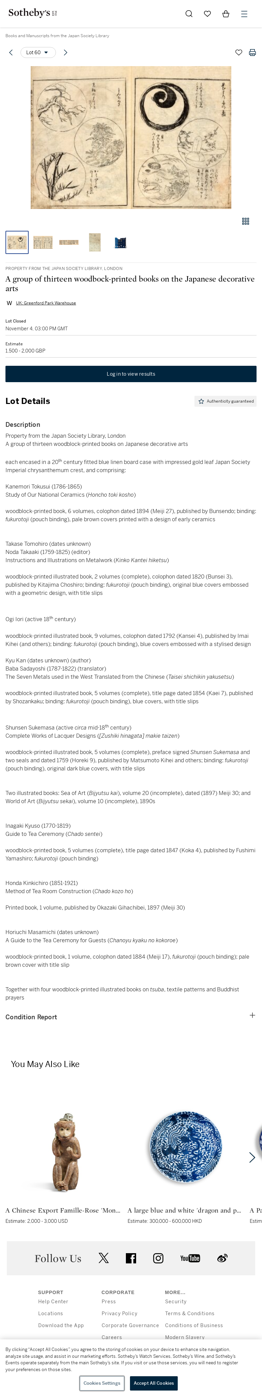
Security (176, 1302)
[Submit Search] (189, 13)
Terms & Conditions (190, 1314)
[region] (131, 1367)
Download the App (61, 1326)
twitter (104, 1258)
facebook (131, 1258)
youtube (190, 1258)
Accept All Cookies (154, 1383)
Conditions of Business (194, 1326)
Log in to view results (131, 374)
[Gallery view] (245, 221)
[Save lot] (238, 52)
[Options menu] (38, 52)
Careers (112, 1337)
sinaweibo (222, 1258)
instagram (158, 1258)
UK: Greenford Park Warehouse (46, 303)
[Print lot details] (252, 52)
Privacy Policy (119, 1314)
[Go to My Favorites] (207, 13)
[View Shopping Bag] (226, 13)
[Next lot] (65, 52)
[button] (131, 137)
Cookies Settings (102, 1383)
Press (109, 1302)
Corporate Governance (130, 1326)
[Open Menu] (244, 14)
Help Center (53, 1302)
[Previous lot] (11, 52)
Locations (50, 1314)
